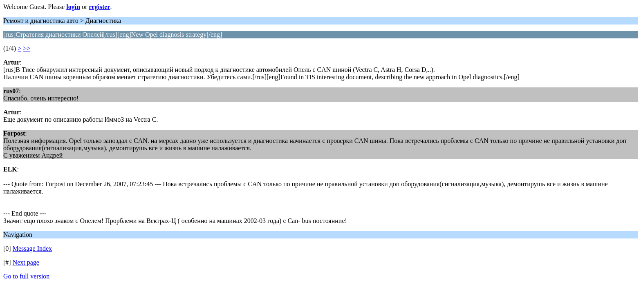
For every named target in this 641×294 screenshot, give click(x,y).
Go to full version (26, 276)
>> (26, 48)
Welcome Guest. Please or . (57, 6)
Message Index (32, 248)
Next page (26, 262)
